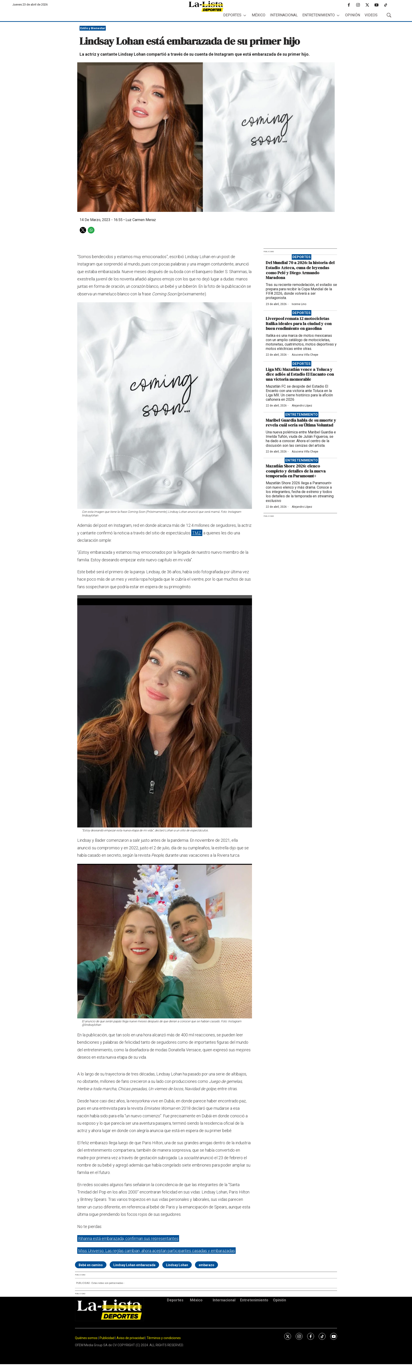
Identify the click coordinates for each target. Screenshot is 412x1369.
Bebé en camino (91, 1265)
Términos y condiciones (164, 1338)
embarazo (206, 1265)
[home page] (206, 6)
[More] (244, 15)
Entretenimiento (318, 15)
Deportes (232, 15)
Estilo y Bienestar (92, 28)
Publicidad (107, 1338)
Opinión (352, 15)
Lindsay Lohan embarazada (134, 1265)
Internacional (284, 15)
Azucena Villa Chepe (305, 354)
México (258, 15)
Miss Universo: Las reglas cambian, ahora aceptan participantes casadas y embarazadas (156, 1250)
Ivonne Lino (299, 304)
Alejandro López (302, 405)
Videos (371, 15)
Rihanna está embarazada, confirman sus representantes (128, 1238)
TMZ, (197, 532)
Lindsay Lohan (177, 1265)
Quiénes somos (86, 1338)
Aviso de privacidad (131, 1338)
